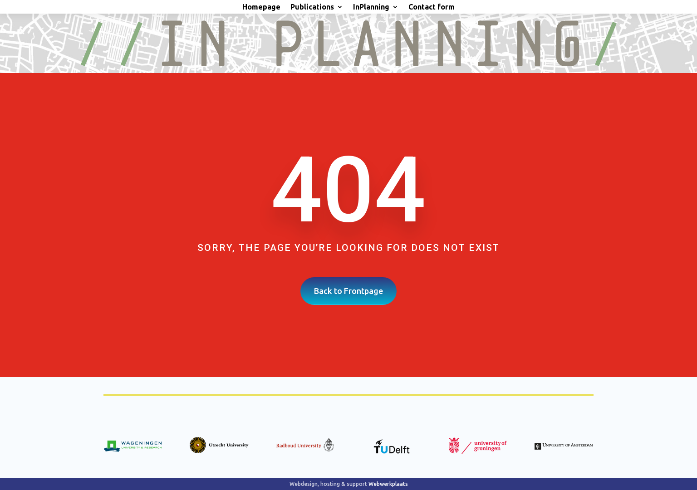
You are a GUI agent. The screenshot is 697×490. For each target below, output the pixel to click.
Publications (312, 7)
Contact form (431, 7)
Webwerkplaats (388, 484)
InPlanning (371, 7)
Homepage (261, 7)
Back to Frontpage (348, 290)
